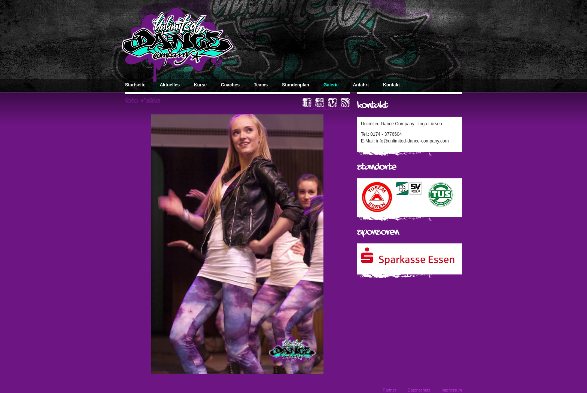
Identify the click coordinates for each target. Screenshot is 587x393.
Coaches (230, 84)
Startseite (135, 84)
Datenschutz (418, 390)
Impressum (452, 390)
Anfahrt (361, 84)
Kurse (200, 84)
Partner (389, 390)
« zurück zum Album (329, 107)
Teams (261, 84)
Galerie (331, 84)
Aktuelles (170, 84)
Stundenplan (295, 84)
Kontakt (391, 84)
